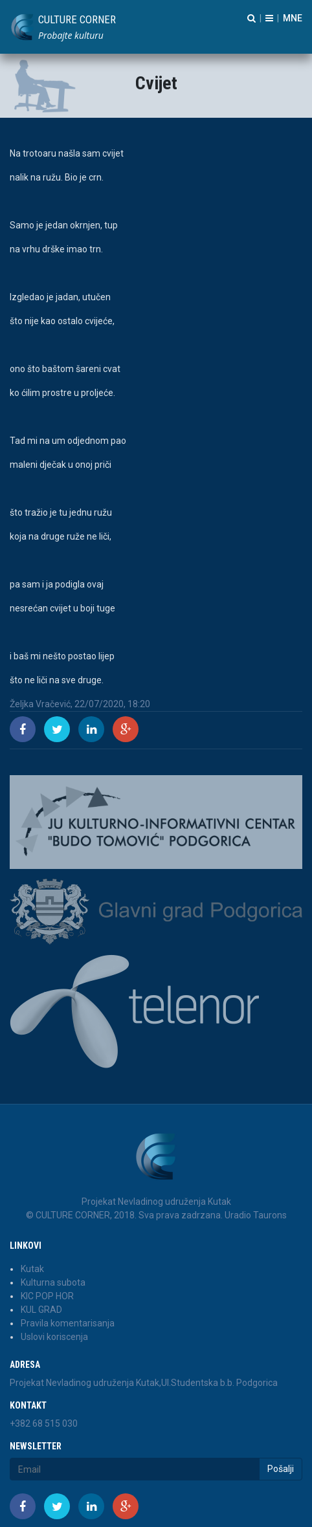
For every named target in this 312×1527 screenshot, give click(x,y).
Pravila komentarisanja (68, 1323)
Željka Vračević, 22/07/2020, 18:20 (80, 704)
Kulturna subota (53, 1282)
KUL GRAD (41, 1309)
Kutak (32, 1269)
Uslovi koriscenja (54, 1337)
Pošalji (280, 1469)
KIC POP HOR (47, 1296)
